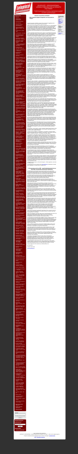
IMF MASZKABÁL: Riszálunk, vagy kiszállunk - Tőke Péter (20, 346)
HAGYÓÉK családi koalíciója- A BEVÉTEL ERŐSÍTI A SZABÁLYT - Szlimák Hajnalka (20, 102)
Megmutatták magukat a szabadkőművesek (19, 396)
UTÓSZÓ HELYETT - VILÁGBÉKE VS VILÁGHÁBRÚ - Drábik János (20, 374)
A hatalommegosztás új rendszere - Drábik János (20, 386)
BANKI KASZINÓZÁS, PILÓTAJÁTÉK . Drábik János (20, 323)
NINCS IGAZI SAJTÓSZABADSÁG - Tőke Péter (20, 360)
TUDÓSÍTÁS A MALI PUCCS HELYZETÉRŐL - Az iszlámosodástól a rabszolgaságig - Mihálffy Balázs (20, 334)
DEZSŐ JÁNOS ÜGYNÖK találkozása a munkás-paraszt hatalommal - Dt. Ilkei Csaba (20, 208)
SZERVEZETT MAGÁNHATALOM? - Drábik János (20, 111)
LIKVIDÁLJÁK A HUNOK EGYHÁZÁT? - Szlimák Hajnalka (19, 41)
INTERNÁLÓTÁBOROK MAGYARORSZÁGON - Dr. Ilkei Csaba (20, 315)
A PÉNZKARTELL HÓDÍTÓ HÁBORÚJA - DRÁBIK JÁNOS (20, 79)
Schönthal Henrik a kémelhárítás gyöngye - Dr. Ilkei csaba (20, 99)
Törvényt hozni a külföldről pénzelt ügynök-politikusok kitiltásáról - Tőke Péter (20, 383)
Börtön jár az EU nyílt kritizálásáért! (19, 292)
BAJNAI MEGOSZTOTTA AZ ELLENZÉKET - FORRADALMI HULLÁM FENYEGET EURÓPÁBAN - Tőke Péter (21, 356)
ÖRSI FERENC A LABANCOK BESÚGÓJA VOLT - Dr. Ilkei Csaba (20, 182)
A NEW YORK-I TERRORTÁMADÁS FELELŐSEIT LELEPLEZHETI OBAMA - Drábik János (20, 370)
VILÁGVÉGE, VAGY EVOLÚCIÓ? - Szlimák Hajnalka (19, 380)
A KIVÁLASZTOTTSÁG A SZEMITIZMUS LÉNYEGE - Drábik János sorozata (20, 127)
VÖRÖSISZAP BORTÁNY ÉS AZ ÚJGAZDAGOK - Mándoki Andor (20, 108)
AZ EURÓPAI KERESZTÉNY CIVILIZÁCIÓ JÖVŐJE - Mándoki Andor (20, 164)
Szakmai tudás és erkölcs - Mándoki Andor (20, 287)
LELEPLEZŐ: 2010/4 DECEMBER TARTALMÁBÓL (20, 244)
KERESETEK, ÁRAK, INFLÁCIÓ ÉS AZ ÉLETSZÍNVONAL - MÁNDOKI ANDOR (20, 75)
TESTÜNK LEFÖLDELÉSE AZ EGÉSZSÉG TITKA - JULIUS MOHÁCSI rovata (20, 81)
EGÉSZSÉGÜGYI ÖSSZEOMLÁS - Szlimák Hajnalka (20, 326)
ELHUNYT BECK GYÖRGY (20, 267)
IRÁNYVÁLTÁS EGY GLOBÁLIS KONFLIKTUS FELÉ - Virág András (20, 137)
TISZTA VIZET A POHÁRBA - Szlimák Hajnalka (20, 401)
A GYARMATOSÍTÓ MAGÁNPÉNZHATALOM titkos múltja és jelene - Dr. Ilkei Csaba (20, 204)
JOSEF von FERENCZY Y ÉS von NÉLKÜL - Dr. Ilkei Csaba (20, 58)
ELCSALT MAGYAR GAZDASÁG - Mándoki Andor (20, 344)
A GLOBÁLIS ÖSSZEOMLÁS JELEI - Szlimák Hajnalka (20, 213)
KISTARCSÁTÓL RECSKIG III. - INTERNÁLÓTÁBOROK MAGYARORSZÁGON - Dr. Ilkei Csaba (20, 364)
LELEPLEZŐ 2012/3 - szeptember (19, 262)
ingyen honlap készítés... (60, 23)
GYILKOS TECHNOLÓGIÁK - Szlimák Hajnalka (20, 312)
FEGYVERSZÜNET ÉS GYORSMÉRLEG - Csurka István (20, 120)
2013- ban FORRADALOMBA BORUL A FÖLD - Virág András (20, 367)
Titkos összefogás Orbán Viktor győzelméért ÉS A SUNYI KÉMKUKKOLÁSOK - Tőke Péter (20, 92)
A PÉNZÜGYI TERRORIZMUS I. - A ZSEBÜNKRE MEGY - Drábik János (20, 45)
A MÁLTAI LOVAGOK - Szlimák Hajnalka (19, 144)
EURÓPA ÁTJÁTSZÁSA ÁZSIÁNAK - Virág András (20, 194)
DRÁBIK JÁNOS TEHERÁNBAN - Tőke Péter (20, 179)
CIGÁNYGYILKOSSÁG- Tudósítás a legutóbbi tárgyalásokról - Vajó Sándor (20, 96)
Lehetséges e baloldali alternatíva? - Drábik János (20, 233)
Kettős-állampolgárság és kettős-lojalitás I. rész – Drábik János (20, 389)
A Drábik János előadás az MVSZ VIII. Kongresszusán (20, 341)
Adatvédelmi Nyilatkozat (41, 437)
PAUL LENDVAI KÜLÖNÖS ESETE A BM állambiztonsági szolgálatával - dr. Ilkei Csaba (20, 123)
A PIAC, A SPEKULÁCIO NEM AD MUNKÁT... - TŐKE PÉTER (21, 149)
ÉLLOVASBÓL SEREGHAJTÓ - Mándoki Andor (20, 117)
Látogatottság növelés (60, 33)
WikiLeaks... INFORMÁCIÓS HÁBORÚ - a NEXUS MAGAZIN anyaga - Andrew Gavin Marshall (20, 133)
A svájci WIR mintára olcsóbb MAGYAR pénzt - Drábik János (20, 188)
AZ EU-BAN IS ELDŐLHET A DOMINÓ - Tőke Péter (20, 114)
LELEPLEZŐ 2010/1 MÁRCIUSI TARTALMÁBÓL (20, 236)
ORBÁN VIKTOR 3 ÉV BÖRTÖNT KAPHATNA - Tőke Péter (20, 309)
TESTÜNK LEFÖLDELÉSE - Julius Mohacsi (20, 216)
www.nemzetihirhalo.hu (31, 248)
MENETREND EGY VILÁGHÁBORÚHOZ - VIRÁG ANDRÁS (20, 88)
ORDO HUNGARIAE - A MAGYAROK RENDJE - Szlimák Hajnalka (19, 64)
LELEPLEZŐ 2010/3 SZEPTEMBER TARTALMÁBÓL (19, 241)
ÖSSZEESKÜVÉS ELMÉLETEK (18, 53)
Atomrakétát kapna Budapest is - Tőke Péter (20, 269)
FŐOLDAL (17, 17)
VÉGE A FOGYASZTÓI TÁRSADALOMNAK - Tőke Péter (20, 28)
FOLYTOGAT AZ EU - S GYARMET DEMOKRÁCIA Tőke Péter (20, 191)
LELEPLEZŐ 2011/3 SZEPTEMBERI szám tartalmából (19, 253)
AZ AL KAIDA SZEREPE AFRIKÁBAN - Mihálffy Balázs (20, 377)
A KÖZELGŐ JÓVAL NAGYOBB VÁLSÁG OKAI (20, 48)
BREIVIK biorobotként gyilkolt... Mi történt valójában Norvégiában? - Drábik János (20, 61)
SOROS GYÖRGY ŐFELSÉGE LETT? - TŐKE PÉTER (20, 67)
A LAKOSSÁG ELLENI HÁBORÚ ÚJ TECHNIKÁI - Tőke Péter (20, 338)
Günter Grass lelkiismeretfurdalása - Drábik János (20, 303)
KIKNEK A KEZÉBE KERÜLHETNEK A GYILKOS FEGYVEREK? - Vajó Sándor (20, 223)
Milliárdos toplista (18, 394)
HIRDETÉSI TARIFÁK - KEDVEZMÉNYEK (19, 25)
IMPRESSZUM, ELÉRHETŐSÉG (18, 19)
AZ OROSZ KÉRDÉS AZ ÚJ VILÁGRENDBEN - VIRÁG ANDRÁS (20, 176)
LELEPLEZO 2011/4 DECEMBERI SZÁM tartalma (20, 256)
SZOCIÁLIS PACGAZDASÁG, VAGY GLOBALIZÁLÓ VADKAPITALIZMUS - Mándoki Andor (21, 219)
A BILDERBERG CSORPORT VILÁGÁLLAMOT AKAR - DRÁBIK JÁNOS (20, 85)
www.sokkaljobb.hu (45, 164)
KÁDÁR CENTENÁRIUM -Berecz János (20, 298)
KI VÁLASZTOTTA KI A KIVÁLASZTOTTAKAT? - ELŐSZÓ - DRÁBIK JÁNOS (20, 155)
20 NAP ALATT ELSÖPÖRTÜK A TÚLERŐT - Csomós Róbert (20, 105)
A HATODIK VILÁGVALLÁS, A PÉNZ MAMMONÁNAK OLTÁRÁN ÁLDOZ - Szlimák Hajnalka (20, 168)
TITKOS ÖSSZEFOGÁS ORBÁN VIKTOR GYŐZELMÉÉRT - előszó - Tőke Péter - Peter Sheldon (20, 172)
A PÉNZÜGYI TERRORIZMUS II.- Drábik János (20, 50)
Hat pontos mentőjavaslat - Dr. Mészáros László (20, 279)
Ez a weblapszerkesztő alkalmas (60, 21)
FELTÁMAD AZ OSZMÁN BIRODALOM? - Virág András (20, 38)
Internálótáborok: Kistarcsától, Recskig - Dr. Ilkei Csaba (20, 284)
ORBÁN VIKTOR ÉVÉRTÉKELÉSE (18, 146)
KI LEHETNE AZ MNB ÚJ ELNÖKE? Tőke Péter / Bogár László (20, 349)
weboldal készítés (52, 435)
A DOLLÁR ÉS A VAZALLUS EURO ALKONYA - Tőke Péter (20, 130)
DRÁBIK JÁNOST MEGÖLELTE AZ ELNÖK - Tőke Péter (20, 185)
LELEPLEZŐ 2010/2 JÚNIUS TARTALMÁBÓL (20, 238)
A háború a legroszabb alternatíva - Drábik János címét (20, 272)
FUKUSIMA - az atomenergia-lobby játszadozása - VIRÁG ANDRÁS (20, 152)
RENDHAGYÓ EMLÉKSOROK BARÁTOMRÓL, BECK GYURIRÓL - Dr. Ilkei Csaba (20, 295)
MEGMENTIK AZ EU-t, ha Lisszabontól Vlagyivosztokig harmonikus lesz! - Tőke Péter (20, 197)
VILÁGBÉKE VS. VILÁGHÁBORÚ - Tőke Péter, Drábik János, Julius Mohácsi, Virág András (20, 329)
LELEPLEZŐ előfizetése (19, 21)
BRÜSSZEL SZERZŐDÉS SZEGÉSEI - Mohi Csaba (20, 231)
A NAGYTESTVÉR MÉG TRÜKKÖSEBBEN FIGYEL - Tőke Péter (20, 200)
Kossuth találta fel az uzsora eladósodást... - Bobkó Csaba (20, 289)
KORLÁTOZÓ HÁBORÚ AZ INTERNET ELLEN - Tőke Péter (20, 352)
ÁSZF (35, 437)
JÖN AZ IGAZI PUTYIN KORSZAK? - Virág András (20, 226)
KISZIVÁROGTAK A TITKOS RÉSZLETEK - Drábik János (20, 306)
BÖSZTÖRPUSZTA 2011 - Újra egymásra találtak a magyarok (20, 35)
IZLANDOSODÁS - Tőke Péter (20, 33)
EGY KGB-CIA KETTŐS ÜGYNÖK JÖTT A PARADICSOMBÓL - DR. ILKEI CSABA (20, 71)
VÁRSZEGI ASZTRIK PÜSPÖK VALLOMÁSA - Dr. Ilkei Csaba (20, 161)
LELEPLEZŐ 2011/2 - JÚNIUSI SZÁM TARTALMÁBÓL (19, 249)
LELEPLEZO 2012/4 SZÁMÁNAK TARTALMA (19, 265)
